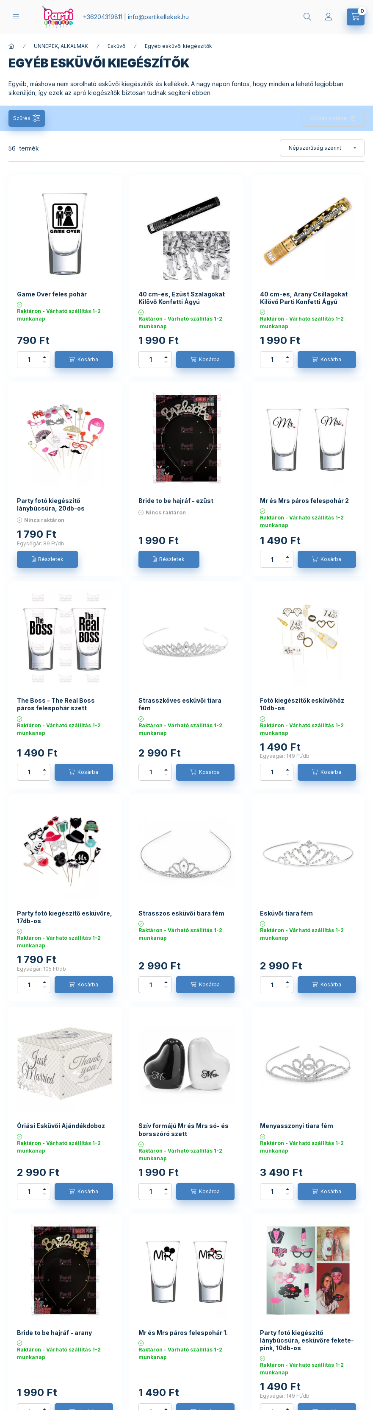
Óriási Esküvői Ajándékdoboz (61, 1125)
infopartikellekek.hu (158, 16)
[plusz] (44, 357)
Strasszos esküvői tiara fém (181, 913)
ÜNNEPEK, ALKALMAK (61, 46)
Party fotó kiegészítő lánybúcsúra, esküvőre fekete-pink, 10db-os (307, 1340)
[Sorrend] (322, 148)
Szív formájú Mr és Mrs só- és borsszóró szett (183, 1129)
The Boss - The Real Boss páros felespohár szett (56, 704)
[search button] (307, 16)
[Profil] (328, 16)
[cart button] (356, 16)
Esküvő (116, 46)
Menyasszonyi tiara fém (296, 1125)
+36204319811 (102, 16)
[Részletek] (47, 559)
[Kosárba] (84, 359)
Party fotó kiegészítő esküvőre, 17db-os (64, 917)
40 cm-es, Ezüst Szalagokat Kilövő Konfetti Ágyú (181, 297)
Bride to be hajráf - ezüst (175, 500)
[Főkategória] (11, 46)
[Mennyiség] (29, 360)
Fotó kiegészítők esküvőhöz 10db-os (302, 704)
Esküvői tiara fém (286, 913)
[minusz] (44, 362)
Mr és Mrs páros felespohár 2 (304, 500)
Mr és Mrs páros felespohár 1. (183, 1332)
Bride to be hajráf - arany (54, 1332)
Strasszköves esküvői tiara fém (179, 704)
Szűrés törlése (328, 118)
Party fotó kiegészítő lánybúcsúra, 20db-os (51, 504)
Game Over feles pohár (52, 294)
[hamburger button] (16, 17)
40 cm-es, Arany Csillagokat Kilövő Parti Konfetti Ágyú (304, 297)
